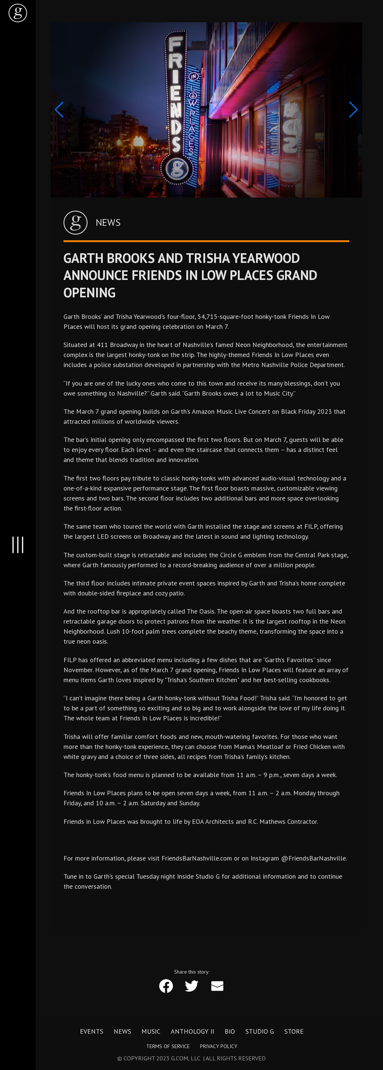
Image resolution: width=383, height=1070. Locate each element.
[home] (18, 13)
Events (91, 1031)
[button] (59, 110)
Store (294, 1031)
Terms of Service (168, 1046)
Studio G (259, 1031)
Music (150, 1031)
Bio (230, 1031)
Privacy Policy (218, 1046)
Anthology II (192, 1031)
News (122, 1031)
